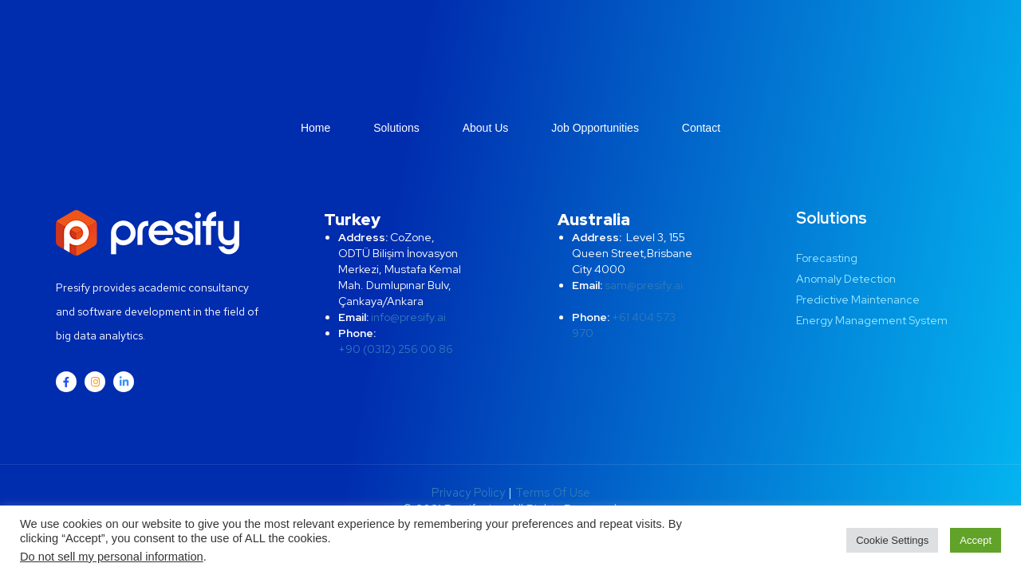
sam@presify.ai (644, 285)
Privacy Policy (468, 493)
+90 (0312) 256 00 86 (395, 349)
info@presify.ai (408, 317)
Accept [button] (975, 540)
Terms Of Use (552, 493)
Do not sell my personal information (111, 556)
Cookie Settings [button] (892, 540)
